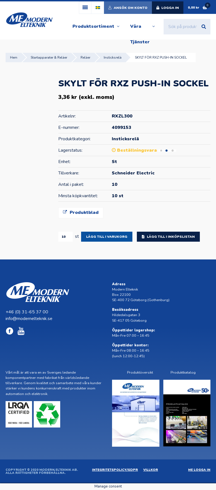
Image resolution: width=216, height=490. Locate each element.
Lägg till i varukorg (106, 236)
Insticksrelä (113, 57)
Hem (13, 57)
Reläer (85, 57)
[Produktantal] (65, 237)
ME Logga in (199, 470)
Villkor (150, 470)
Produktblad (81, 212)
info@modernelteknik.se (29, 319)
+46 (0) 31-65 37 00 (27, 312)
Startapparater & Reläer (49, 57)
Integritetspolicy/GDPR (115, 470)
